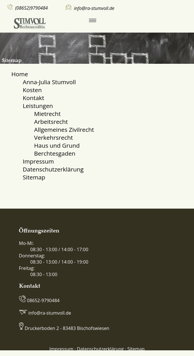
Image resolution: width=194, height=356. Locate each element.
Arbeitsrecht (51, 122)
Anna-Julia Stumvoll (49, 82)
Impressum (38, 161)
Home (19, 74)
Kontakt (33, 98)
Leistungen (38, 106)
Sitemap (34, 177)
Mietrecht (47, 114)
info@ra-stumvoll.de (94, 8)
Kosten (32, 90)
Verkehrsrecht (53, 137)
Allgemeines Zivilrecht (64, 130)
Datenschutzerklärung (53, 169)
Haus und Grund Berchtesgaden (57, 149)
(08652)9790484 (31, 8)
